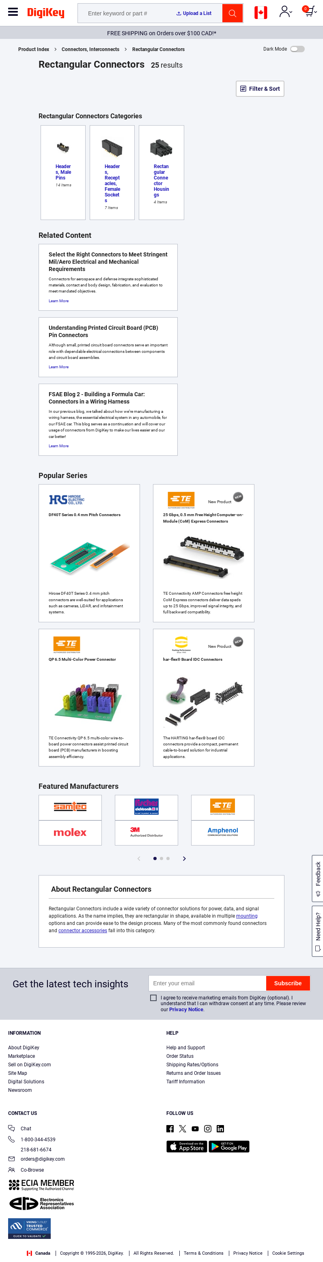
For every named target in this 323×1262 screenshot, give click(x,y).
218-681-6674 (30, 1150)
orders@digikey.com (36, 1160)
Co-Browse (26, 1170)
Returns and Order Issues (193, 1073)
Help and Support (185, 1048)
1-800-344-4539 (32, 1140)
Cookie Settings (288, 1253)
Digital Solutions (26, 1082)
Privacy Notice (186, 1009)
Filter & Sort (264, 88)
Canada (38, 1253)
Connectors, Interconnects (90, 49)
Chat (19, 1129)
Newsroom (20, 1090)
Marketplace (21, 1056)
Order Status (180, 1056)
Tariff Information (185, 1082)
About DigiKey (23, 1048)
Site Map (17, 1073)
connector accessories (82, 930)
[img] (46, 14)
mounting (247, 916)
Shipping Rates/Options (192, 1065)
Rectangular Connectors (158, 49)
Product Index (33, 49)
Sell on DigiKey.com (29, 1065)
